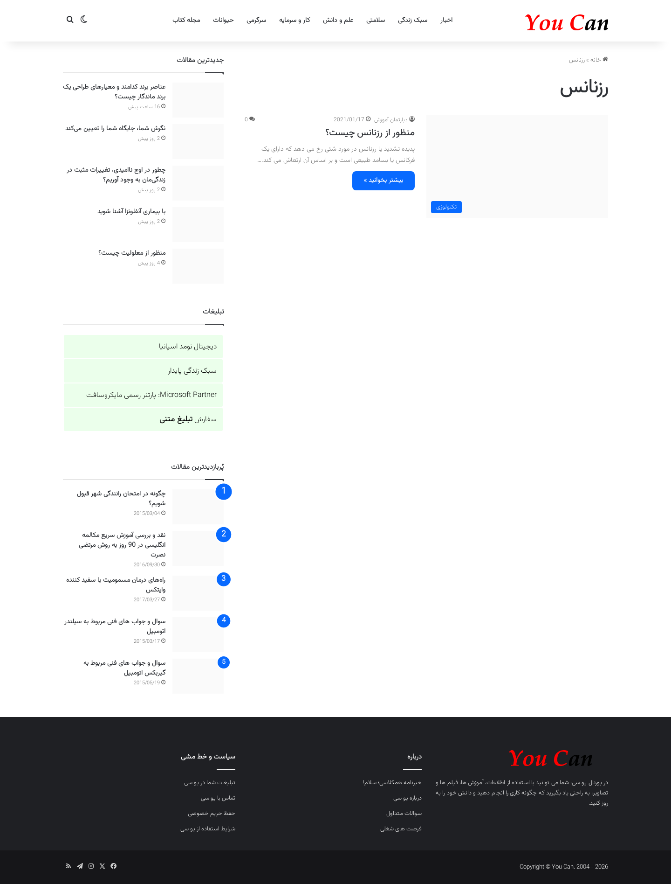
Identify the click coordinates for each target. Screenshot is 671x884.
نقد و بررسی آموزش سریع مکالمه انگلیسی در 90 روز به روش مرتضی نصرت (122, 545)
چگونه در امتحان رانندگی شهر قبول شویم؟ (121, 499)
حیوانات (223, 20)
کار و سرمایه (294, 20)
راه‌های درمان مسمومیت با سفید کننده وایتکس (115, 585)
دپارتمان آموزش (391, 120)
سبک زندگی (412, 20)
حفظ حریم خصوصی (211, 813)
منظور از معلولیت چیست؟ (131, 253)
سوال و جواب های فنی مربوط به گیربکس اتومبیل (124, 668)
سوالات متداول (404, 813)
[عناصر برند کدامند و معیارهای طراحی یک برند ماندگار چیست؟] (198, 100)
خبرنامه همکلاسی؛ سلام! (392, 782)
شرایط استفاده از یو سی (207, 829)
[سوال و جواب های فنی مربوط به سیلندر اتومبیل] (198, 634)
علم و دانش (338, 20)
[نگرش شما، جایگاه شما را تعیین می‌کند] (198, 141)
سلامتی (375, 20)
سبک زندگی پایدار (192, 371)
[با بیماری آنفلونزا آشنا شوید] (198, 224)
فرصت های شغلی (401, 829)
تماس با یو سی (218, 798)
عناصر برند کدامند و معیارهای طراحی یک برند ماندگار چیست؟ (114, 92)
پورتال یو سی (587, 782)
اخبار (446, 20)
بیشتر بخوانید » (383, 180)
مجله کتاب (186, 20)
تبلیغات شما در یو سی (209, 782)
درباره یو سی (407, 798)
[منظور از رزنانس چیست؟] (517, 166)
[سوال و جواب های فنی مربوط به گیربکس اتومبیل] (198, 676)
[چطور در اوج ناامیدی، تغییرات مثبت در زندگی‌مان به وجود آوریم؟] (198, 183)
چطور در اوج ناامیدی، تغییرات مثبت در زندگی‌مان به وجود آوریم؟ (116, 175)
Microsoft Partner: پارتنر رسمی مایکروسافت (151, 395)
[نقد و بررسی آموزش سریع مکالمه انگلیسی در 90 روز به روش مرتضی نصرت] (198, 548)
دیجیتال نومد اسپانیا (188, 347)
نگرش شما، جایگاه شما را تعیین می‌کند (115, 129)
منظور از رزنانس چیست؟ (370, 132)
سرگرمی (256, 20)
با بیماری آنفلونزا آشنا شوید (131, 212)
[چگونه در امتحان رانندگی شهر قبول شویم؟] (198, 506)
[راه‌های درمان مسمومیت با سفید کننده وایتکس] (198, 593)
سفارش (188, 420)
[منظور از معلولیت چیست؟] (198, 266)
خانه (599, 60)
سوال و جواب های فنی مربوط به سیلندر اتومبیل (114, 627)
